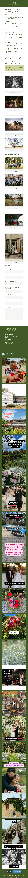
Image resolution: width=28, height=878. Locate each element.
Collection (18, 58)
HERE (18, 154)
